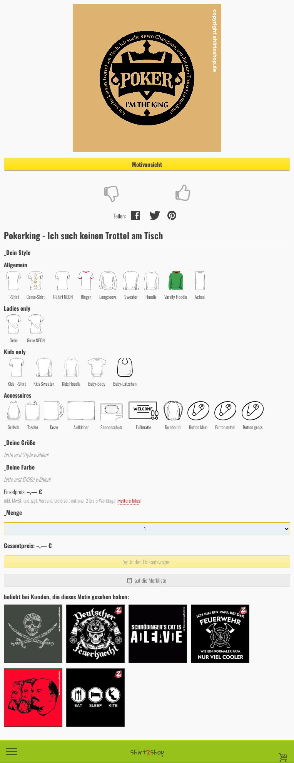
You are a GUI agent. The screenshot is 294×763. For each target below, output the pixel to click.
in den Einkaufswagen (146, 562)
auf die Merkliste (146, 580)
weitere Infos (129, 500)
